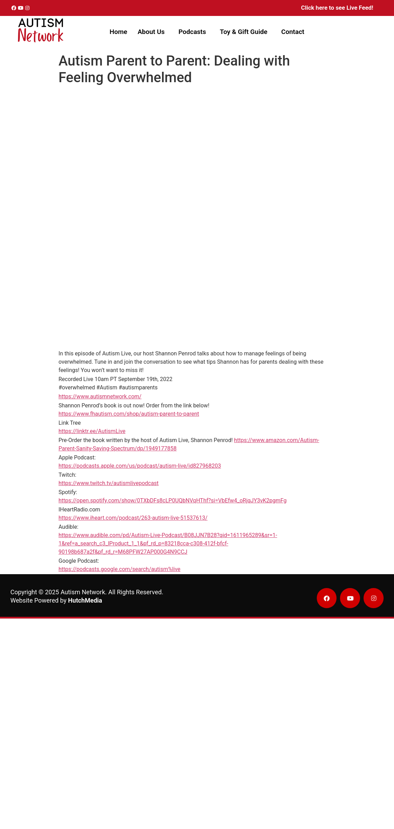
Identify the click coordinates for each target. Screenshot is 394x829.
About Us (150, 32)
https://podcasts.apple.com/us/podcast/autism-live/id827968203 (140, 466)
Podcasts (192, 32)
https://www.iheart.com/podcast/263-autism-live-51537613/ (133, 518)
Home (118, 32)
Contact (292, 32)
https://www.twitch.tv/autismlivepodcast (109, 483)
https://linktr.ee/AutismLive (92, 431)
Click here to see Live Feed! (337, 7)
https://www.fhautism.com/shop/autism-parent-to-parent (129, 414)
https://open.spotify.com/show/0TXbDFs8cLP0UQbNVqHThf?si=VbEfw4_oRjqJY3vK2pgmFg (173, 500)
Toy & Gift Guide (243, 32)
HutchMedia (85, 600)
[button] (152, 31)
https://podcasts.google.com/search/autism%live (119, 569)
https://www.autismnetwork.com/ (100, 396)
